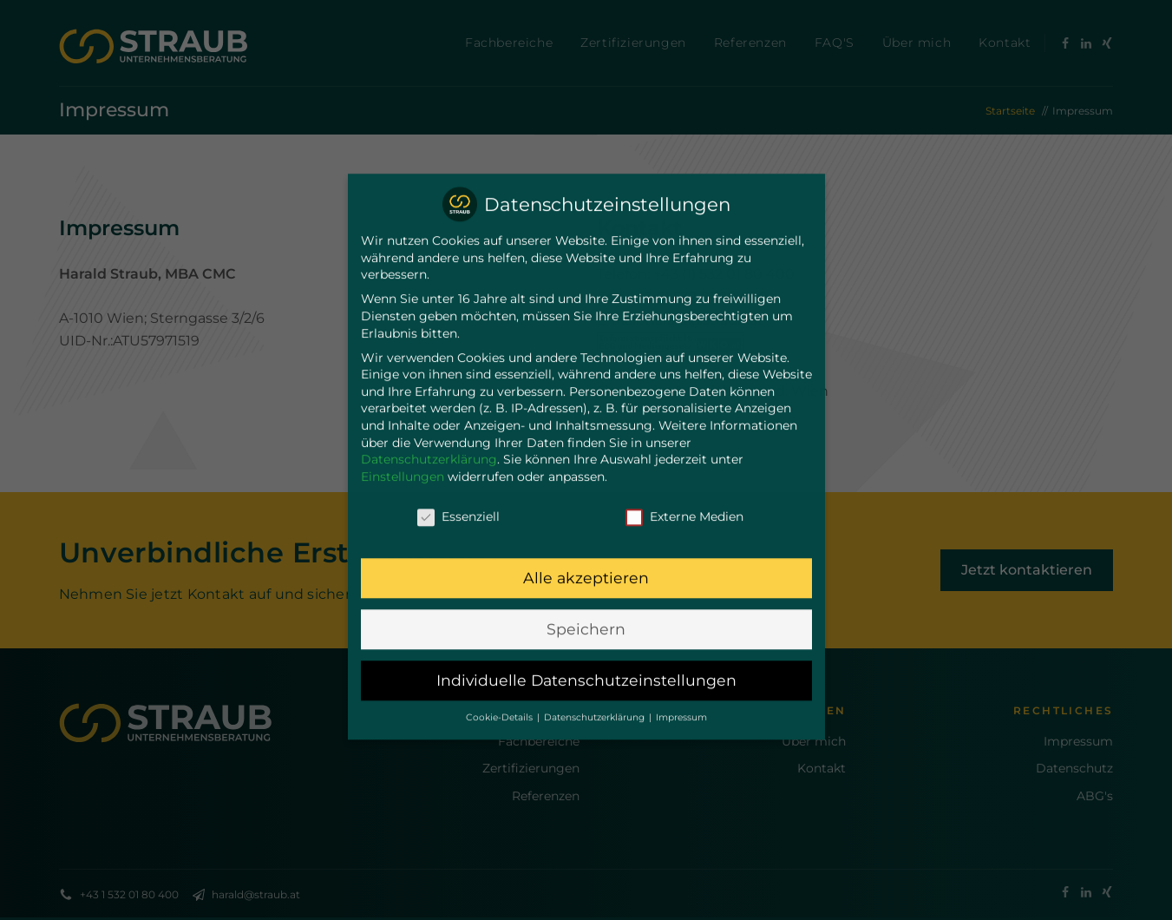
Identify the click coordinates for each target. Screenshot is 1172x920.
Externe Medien (684, 498)
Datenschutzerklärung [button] (595, 698)
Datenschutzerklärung (429, 440)
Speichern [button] (586, 610)
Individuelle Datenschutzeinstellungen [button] (586, 662)
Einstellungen (402, 457)
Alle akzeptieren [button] (586, 559)
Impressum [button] (681, 698)
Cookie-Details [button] (500, 698)
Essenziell (458, 498)
